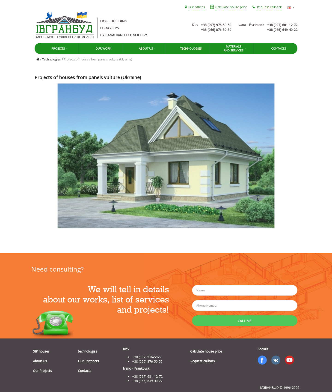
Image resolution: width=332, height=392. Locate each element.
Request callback (202, 361)
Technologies (188, 48)
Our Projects (42, 370)
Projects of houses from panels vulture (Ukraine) (98, 59)
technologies (87, 351)
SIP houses (41, 351)
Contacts (275, 48)
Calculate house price (206, 351)
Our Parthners (88, 361)
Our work (100, 48)
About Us (144, 48)
